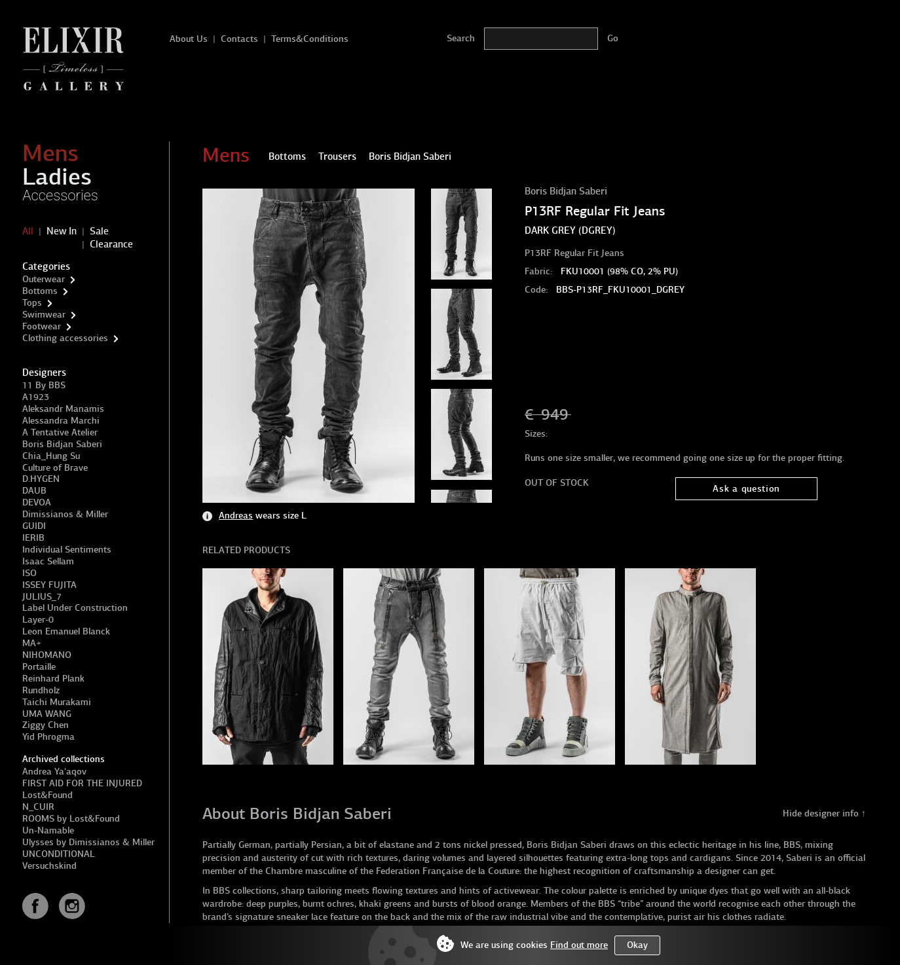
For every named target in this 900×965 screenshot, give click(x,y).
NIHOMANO (46, 655)
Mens (50, 153)
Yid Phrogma (48, 736)
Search (461, 38)
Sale (99, 231)
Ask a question (746, 488)
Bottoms (40, 291)
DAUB (34, 490)
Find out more (579, 945)
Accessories (60, 195)
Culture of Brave (55, 467)
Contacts (239, 39)
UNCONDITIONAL (58, 854)
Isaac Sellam (48, 561)
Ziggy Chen (45, 725)
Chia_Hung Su (51, 456)
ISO (29, 573)
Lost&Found (47, 795)
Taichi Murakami (56, 702)
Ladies (57, 176)
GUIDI (34, 526)
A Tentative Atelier (60, 432)
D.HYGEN (41, 478)
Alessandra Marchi (61, 420)
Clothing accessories (65, 338)
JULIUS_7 (42, 596)
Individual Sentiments (66, 549)
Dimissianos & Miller (65, 514)
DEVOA (36, 502)
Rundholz (41, 690)
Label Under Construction (75, 607)
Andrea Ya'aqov (54, 771)
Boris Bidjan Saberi (62, 444)
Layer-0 (38, 619)
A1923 (35, 397)
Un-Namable (48, 830)
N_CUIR (38, 806)
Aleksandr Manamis (63, 408)
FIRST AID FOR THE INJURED (82, 783)
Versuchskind (49, 865)
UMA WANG (46, 713)
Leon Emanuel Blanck (66, 631)
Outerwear (43, 279)
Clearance (111, 244)
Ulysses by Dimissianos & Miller (88, 842)
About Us (189, 39)
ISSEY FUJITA (49, 585)
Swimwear (44, 314)
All (27, 231)
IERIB (33, 537)
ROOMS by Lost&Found (71, 818)
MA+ (31, 643)
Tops (32, 302)
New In (62, 231)
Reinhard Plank (53, 678)
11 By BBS (44, 385)
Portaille (39, 666)
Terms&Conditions (309, 39)
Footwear (41, 326)
